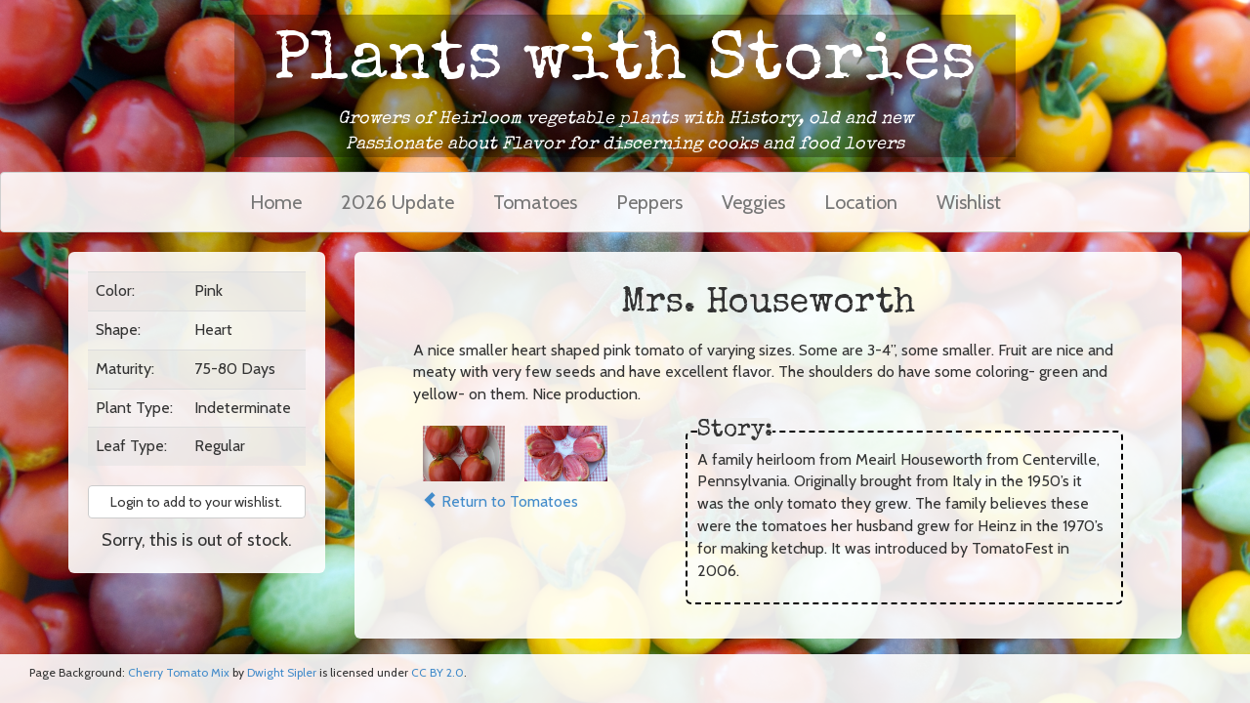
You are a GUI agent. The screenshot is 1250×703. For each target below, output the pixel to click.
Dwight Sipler (281, 672)
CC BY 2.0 (437, 672)
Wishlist (969, 202)
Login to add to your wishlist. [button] (196, 502)
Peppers (649, 202)
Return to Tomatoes (500, 501)
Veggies (753, 202)
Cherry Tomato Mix (178, 672)
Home (276, 202)
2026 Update (397, 202)
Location (860, 202)
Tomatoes (535, 202)
